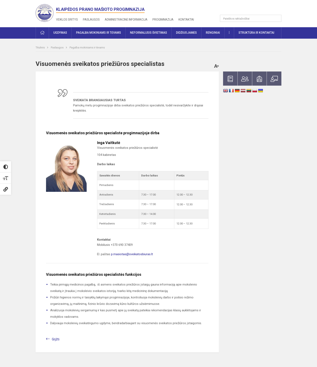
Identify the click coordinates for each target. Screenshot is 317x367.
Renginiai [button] (213, 32)
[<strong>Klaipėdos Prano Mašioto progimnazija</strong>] (46, 13)
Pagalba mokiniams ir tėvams (87, 47)
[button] (253, 8)
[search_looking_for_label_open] (276, 18)
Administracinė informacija (126, 19)
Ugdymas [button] (60, 32)
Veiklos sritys (67, 19)
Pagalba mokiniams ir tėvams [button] (98, 32)
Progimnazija (162, 19)
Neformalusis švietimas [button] (148, 32)
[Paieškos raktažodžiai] (250, 18)
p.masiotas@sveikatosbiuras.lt (132, 254)
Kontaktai (186, 19)
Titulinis (40, 47)
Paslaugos (91, 19)
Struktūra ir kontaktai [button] (256, 32)
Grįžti (55, 339)
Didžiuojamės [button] (186, 32)
